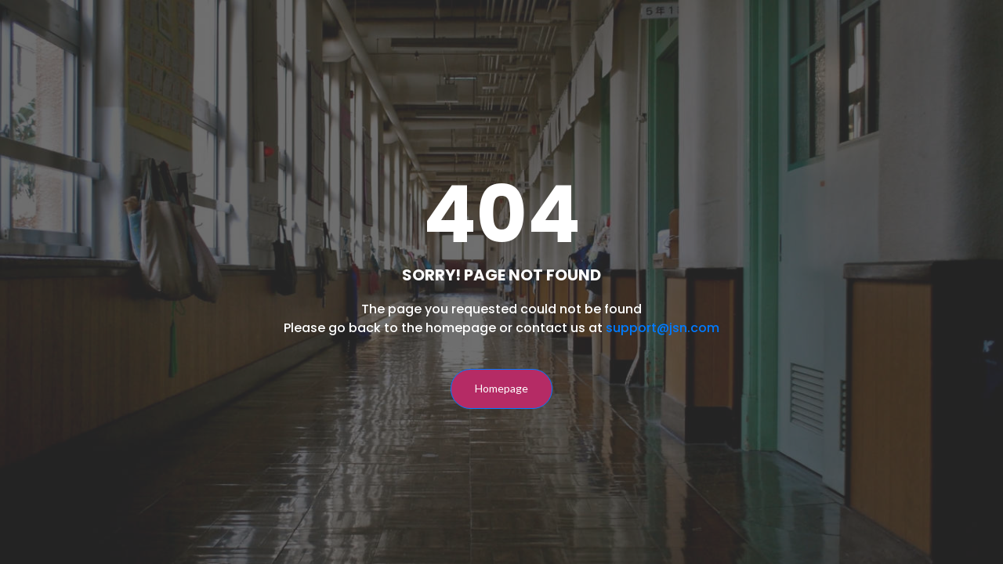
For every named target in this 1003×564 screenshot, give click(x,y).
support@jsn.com (662, 328)
